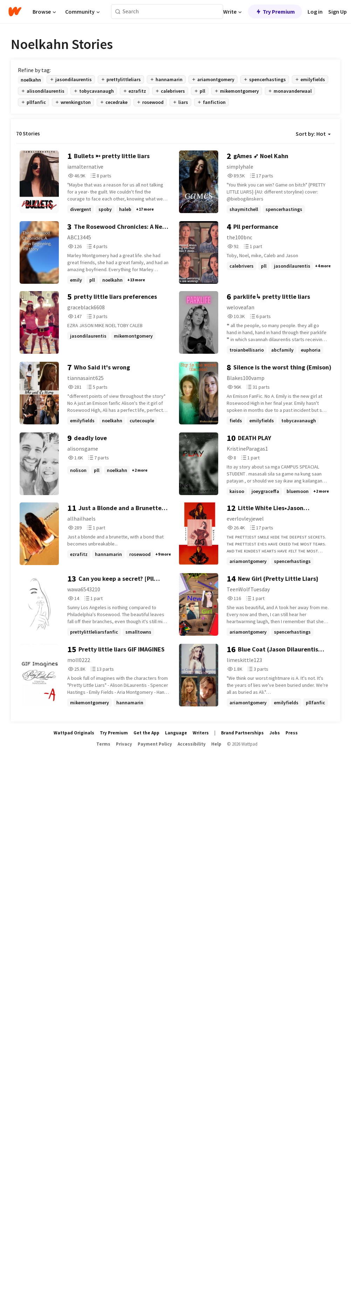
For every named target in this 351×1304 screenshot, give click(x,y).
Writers (201, 733)
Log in (315, 11)
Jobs (274, 733)
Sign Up (337, 11)
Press (291, 733)
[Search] (118, 11)
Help (216, 744)
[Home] (14, 11)
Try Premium (275, 11)
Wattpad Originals (74, 733)
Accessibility (192, 744)
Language (176, 733)
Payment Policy (155, 744)
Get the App (146, 733)
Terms (103, 744)
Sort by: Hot (313, 133)
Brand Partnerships (242, 733)
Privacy (124, 744)
